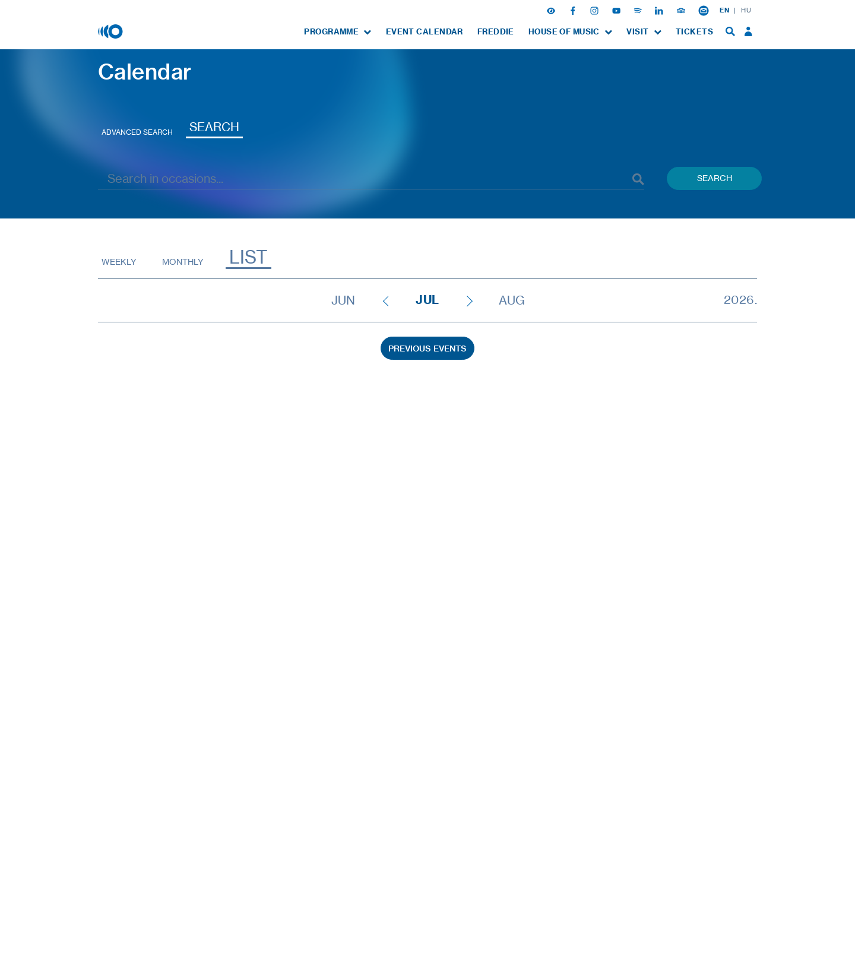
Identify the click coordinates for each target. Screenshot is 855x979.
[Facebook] (574, 10)
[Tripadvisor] (682, 10)
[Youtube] (617, 10)
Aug (512, 300)
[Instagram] (595, 10)
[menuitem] (337, 32)
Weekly (119, 261)
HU (746, 10)
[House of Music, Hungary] (111, 31)
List (248, 257)
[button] (552, 10)
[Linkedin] (660, 10)
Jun (343, 300)
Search (214, 126)
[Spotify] (639, 10)
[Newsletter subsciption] (703, 10)
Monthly (182, 261)
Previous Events (427, 348)
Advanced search (137, 132)
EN (724, 10)
